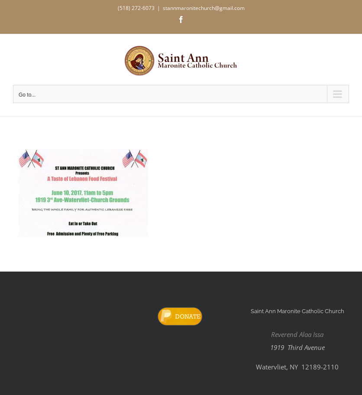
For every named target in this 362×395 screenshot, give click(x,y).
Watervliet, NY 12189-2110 (297, 367)
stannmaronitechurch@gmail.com (204, 8)
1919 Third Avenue (297, 347)
